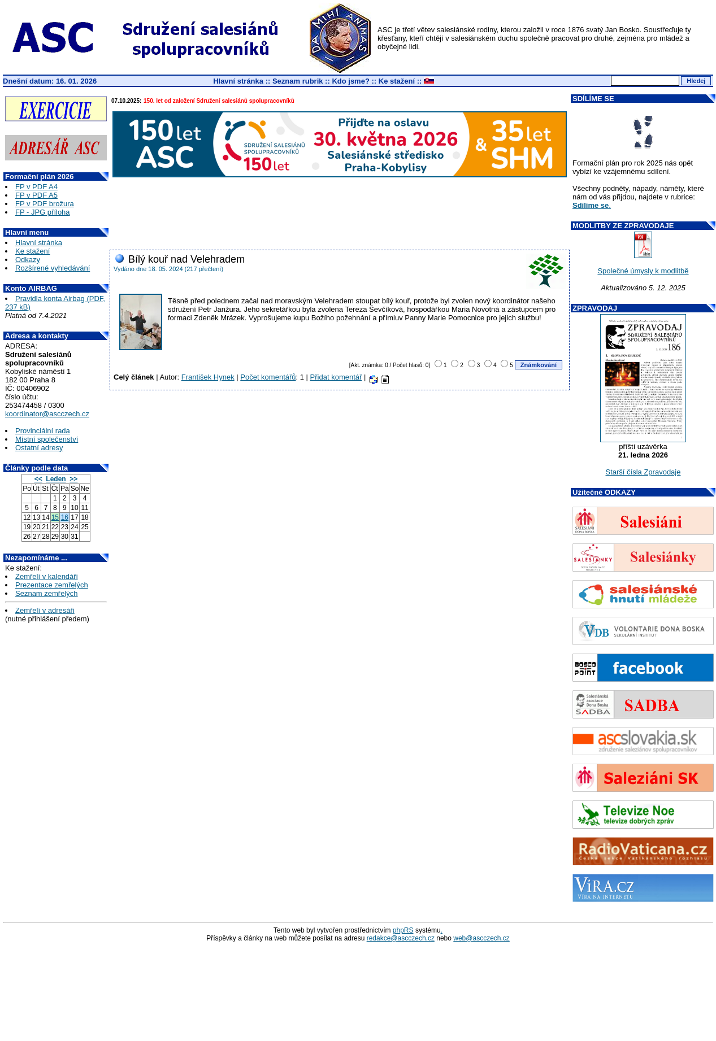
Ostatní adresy (39, 447)
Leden (56, 479)
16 (64, 517)
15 (55, 517)
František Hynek (208, 377)
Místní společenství (46, 439)
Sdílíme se (590, 205)
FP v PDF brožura (44, 203)
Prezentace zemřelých (51, 585)
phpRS (403, 930)
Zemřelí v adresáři (45, 610)
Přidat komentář (336, 377)
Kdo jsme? (350, 81)
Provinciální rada (42, 430)
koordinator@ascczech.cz (47, 414)
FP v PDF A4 (36, 186)
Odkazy (27, 259)
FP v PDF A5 (36, 195)
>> (73, 479)
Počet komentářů (268, 377)
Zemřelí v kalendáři (46, 576)
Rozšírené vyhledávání (52, 268)
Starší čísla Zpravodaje (643, 472)
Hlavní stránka (238, 81)
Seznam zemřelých (46, 593)
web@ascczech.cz (481, 938)
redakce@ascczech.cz (401, 938)
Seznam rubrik (297, 81)
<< (38, 479)
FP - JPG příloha (42, 212)
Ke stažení (397, 81)
